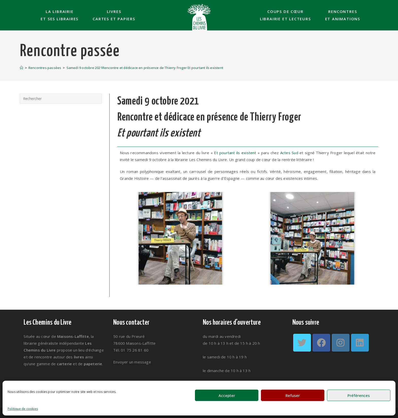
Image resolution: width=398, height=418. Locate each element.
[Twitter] (302, 343)
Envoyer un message (132, 361)
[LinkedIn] (360, 343)
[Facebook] (321, 343)
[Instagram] (341, 343)
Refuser (293, 395)
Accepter (227, 395)
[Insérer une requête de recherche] (61, 99)
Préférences (358, 395)
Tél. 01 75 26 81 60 (130, 350)
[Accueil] (21, 67)
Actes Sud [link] (289, 152)
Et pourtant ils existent (235, 152)
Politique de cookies (23, 409)
